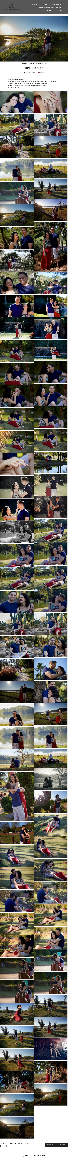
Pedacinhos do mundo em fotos (51, 7)
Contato (60, 10)
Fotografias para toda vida (53, 4)
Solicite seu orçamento (56, 1144)
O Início (35, 4)
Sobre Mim (48, 10)
